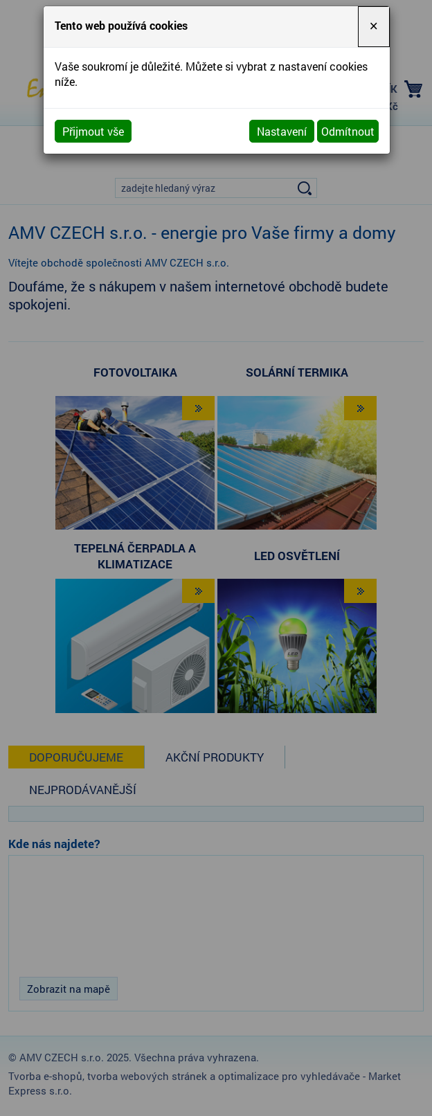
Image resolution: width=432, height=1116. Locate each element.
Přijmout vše (93, 131)
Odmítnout (348, 131)
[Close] (374, 26)
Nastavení (282, 131)
